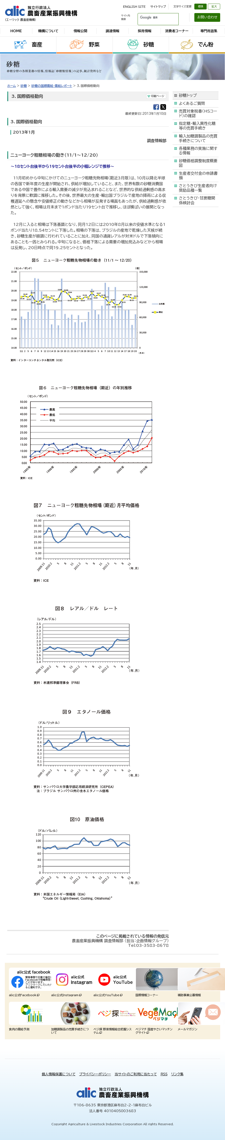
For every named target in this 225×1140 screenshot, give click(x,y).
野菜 (94, 44)
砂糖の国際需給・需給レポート (51, 85)
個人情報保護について (59, 1074)
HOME (16, 31)
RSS (164, 1074)
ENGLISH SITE (134, 6)
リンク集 (177, 1074)
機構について (48, 31)
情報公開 (80, 31)
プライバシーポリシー (95, 1074)
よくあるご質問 (192, 103)
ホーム (11, 85)
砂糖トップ (188, 95)
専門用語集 (208, 31)
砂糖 (148, 44)
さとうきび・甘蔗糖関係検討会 (197, 200)
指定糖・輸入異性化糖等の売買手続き (197, 126)
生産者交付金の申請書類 (198, 175)
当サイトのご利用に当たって (136, 1074)
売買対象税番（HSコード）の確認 (198, 113)
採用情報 (144, 31)
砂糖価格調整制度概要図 (198, 163)
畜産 (37, 44)
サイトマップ (158, 6)
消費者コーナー (177, 31)
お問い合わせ (207, 17)
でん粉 (205, 44)
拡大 (214, 6)
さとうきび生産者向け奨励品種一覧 (198, 188)
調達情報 (112, 31)
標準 (200, 6)
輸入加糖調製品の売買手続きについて (198, 138)
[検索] (152, 17)
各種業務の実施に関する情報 (198, 150)
